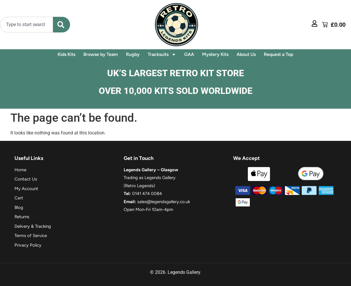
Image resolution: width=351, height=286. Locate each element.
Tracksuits (162, 54)
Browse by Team (100, 54)
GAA (189, 54)
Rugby (133, 54)
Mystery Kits (215, 54)
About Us (246, 54)
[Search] (61, 24)
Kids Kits (66, 54)
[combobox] (26, 24)
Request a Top (278, 54)
